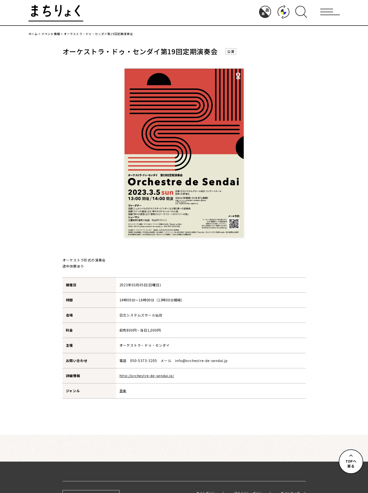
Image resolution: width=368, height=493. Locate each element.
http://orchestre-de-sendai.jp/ (146, 375)
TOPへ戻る (351, 463)
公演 (230, 51)
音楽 (123, 390)
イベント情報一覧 (184, 429)
